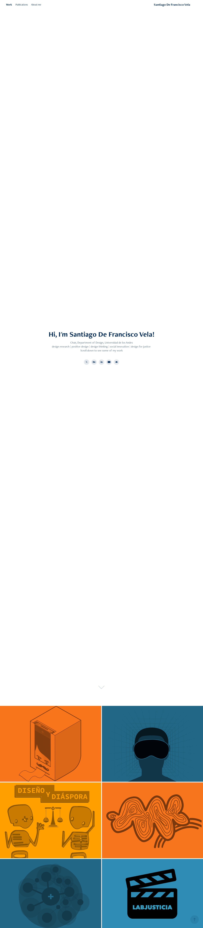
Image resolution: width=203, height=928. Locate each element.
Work (9, 4)
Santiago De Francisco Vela (172, 5)
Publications (22, 4)
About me (36, 4)
